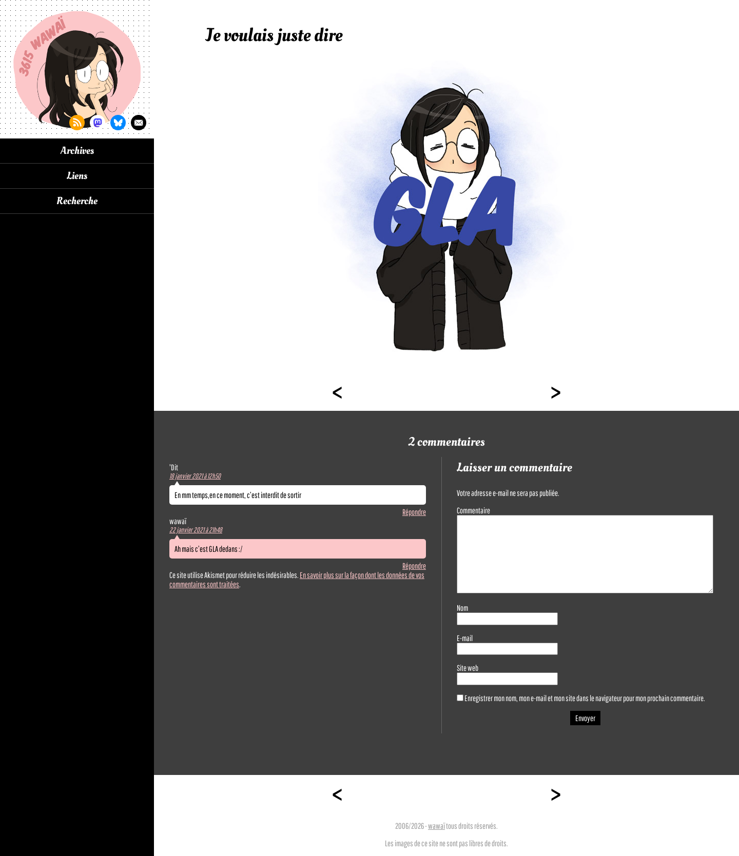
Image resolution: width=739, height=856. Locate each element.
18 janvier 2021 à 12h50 (195, 476)
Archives (77, 151)
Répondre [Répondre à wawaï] (414, 565)
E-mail (465, 638)
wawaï (436, 825)
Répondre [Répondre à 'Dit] (414, 511)
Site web (467, 667)
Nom (462, 607)
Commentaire (473, 510)
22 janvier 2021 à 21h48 (195, 530)
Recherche (77, 201)
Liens (77, 176)
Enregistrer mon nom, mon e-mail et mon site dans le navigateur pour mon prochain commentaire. (584, 698)
